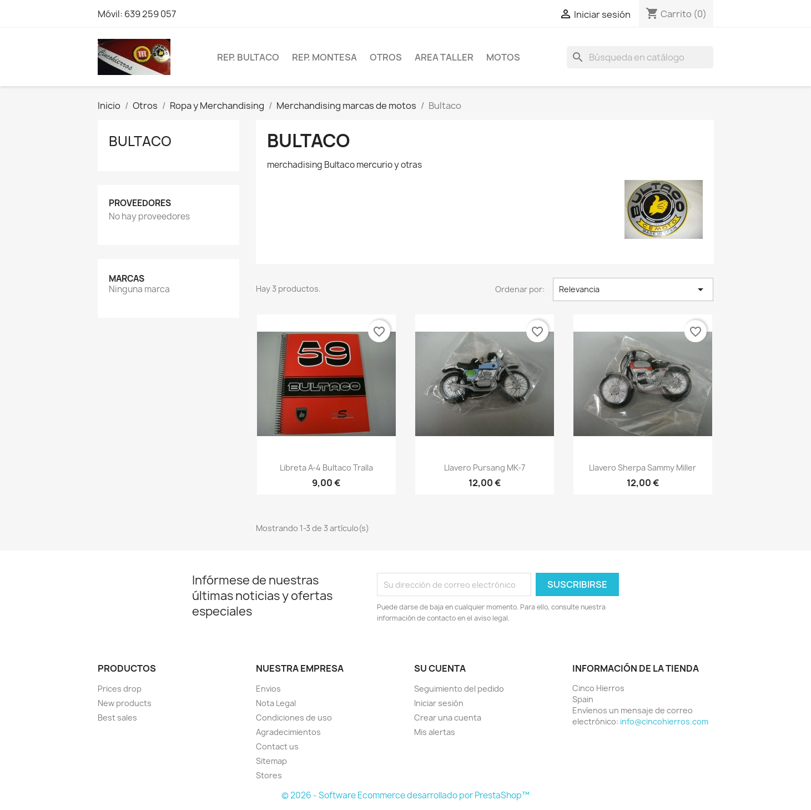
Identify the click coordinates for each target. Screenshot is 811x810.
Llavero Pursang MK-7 (484, 467)
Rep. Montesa (324, 57)
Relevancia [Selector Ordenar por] (633, 289)
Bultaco (140, 141)
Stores (269, 775)
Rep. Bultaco (248, 57)
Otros (386, 57)
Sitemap (271, 761)
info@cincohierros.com (664, 721)
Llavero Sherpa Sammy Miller (642, 467)
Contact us (277, 746)
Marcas (126, 278)
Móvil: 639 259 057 (137, 14)
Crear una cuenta (447, 717)
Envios (268, 688)
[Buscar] (640, 57)
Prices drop (120, 688)
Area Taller (444, 57)
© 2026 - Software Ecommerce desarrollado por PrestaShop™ (405, 795)
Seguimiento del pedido (459, 688)
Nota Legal (276, 703)
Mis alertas (434, 732)
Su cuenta (440, 668)
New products (125, 703)
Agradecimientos (288, 732)
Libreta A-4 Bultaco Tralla (326, 467)
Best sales (117, 717)
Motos (503, 57)
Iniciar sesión (439, 703)
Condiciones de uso (294, 717)
